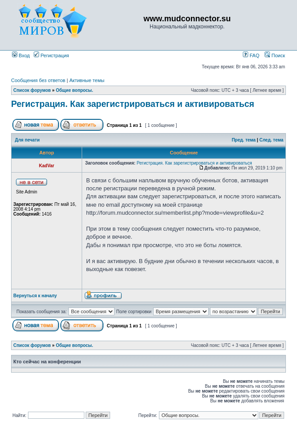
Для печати (27, 140)
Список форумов (32, 90)
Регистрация (51, 55)
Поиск (275, 55)
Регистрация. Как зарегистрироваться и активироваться (132, 104)
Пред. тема (244, 140)
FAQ (251, 55)
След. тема (271, 140)
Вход (21, 55)
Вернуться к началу (35, 295)
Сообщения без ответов (38, 80)
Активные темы (86, 80)
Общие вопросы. (74, 90)
